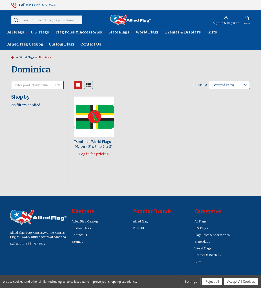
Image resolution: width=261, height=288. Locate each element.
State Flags (118, 32)
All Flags (15, 32)
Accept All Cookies (241, 281)
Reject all (212, 281)
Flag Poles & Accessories (78, 32)
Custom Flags (62, 44)
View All (138, 228)
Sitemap (77, 242)
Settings (191, 281)
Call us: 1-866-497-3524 (33, 5)
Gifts (212, 32)
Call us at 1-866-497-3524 (27, 244)
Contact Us (90, 44)
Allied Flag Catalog (25, 44)
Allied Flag (140, 221)
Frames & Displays (183, 32)
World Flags (147, 32)
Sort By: (200, 85)
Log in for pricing (93, 154)
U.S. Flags (40, 32)
